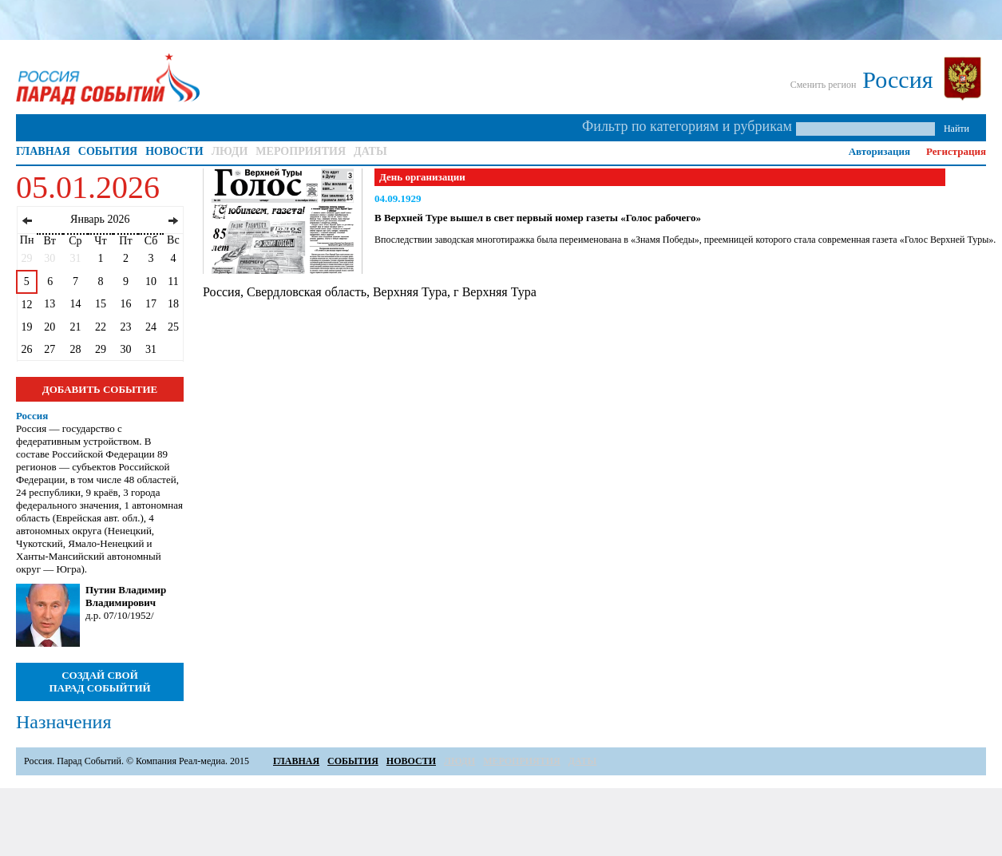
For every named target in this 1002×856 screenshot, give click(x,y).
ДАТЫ (370, 151)
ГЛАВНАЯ (43, 151)
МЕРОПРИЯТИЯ (300, 151)
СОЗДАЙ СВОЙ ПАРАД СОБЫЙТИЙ (99, 681)
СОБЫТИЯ (107, 151)
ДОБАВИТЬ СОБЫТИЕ (99, 389)
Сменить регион (823, 84)
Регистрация (956, 151)
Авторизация (879, 151)
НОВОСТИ (174, 151)
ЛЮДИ (230, 151)
